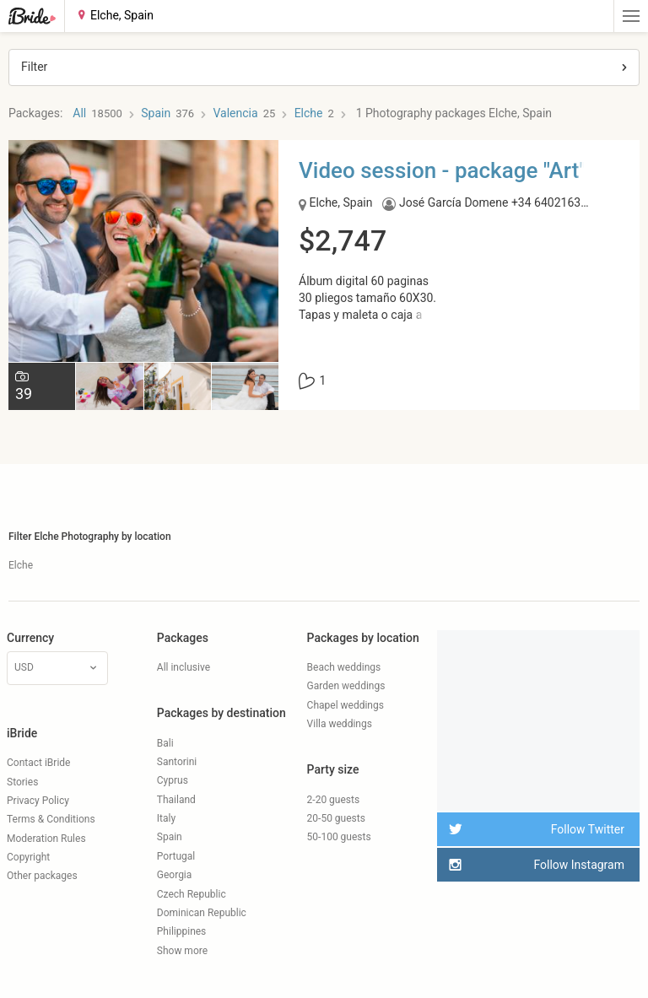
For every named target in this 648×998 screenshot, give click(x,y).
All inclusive (183, 667)
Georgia (174, 875)
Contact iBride (38, 763)
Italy (166, 818)
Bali (165, 743)
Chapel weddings (345, 705)
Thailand (176, 800)
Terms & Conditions (51, 819)
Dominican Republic (201, 913)
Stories (22, 782)
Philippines (182, 931)
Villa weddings (339, 724)
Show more (182, 951)
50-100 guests (339, 837)
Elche (20, 565)
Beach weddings (344, 667)
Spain (169, 837)
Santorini (177, 762)
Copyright (28, 857)
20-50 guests (336, 818)
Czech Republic (191, 894)
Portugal (176, 856)
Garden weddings (346, 686)
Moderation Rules (46, 838)
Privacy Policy (38, 800)
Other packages (42, 876)
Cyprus (172, 780)
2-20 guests (333, 800)
